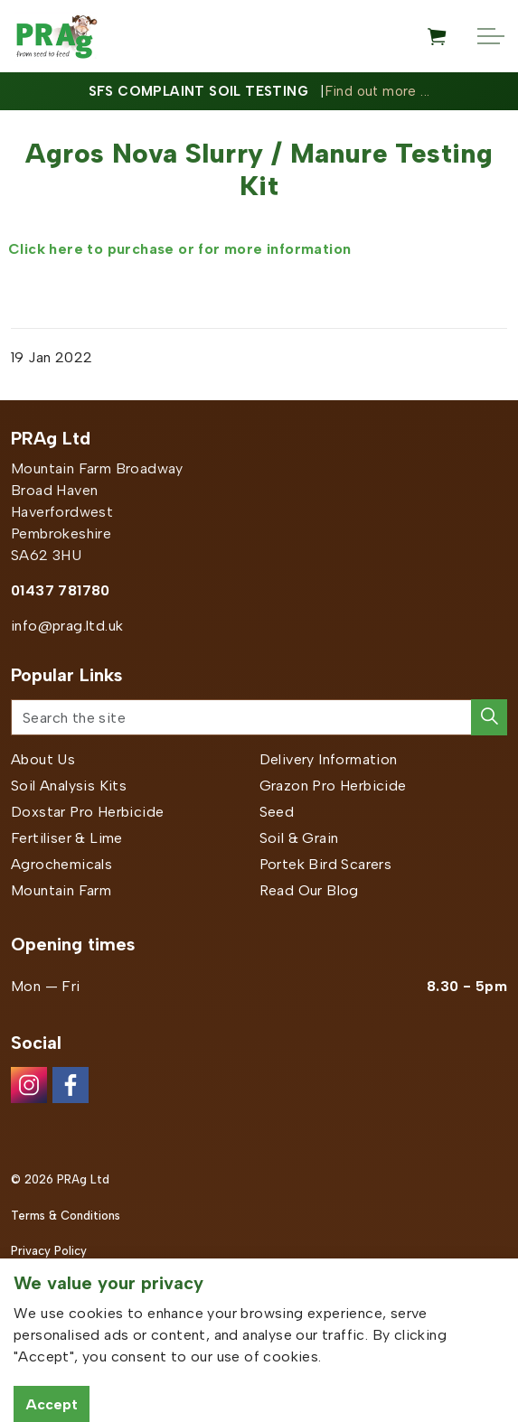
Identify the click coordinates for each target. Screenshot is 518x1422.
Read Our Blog (309, 890)
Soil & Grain (299, 838)
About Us (43, 759)
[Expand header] (491, 36)
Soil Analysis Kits (69, 785)
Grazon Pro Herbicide (333, 785)
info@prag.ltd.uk (67, 625)
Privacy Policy (49, 1251)
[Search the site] (259, 717)
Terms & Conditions (65, 1215)
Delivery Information (328, 759)
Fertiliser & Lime (67, 838)
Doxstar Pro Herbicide (87, 811)
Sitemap (34, 1287)
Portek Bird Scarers (325, 864)
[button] (489, 717)
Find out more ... (377, 91)
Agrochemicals (61, 864)
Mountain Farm (61, 890)
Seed (277, 811)
